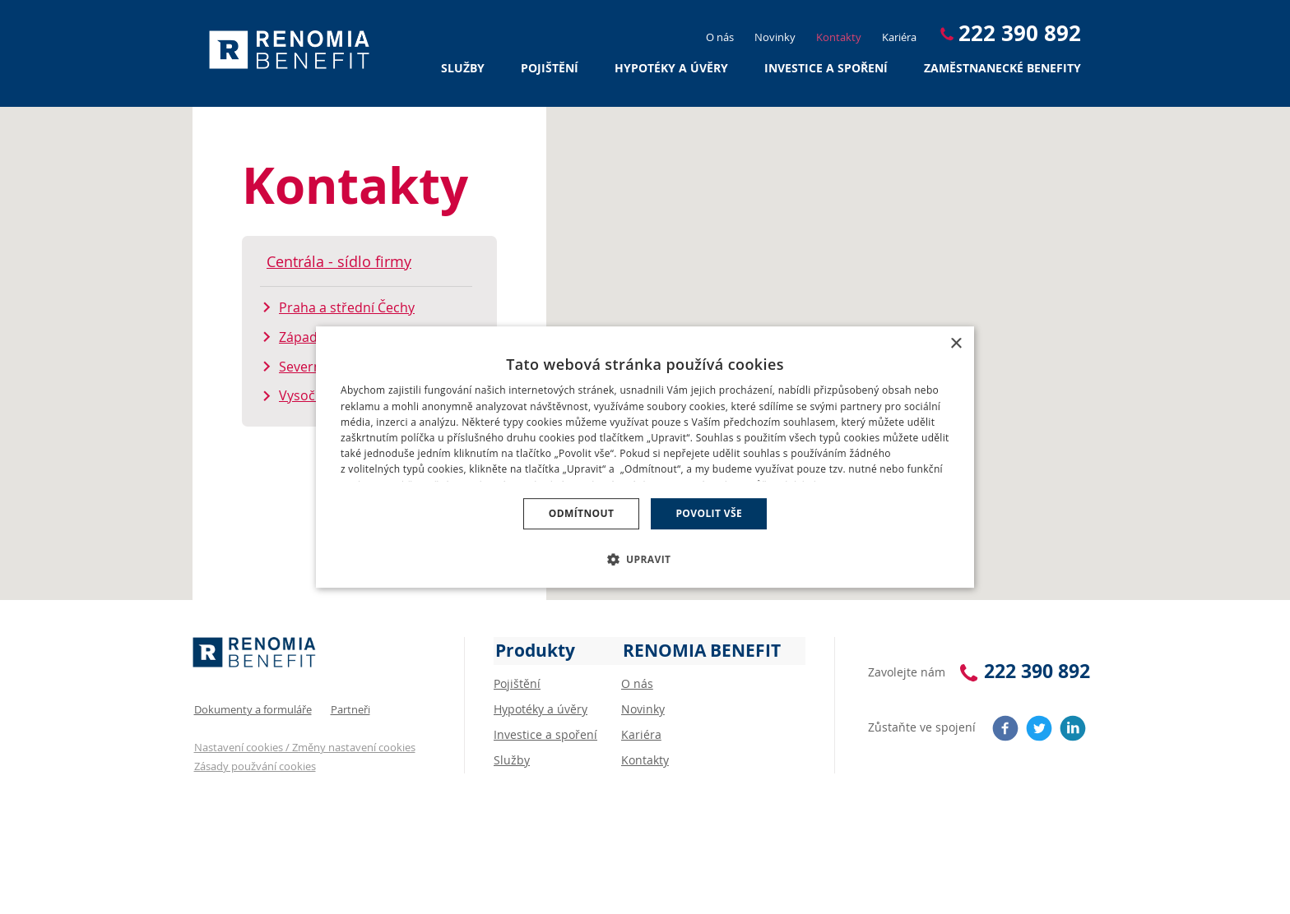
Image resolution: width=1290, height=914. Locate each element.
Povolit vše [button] (708, 513)
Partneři (349, 706)
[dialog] (645, 457)
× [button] (955, 345)
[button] (645, 558)
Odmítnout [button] (582, 513)
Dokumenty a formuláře (251, 706)
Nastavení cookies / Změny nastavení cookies (303, 743)
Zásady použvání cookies (253, 762)
